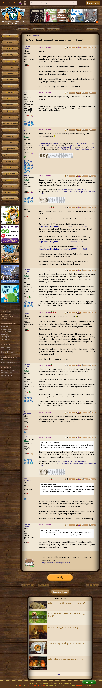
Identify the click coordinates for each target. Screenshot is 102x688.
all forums (10, 199)
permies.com (10, 180)
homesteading (10, 61)
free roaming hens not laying (63, 627)
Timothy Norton (27, 130)
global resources (10, 155)
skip (10, 142)
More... (60, 674)
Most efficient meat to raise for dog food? (66, 614)
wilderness (10, 105)
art (10, 117)
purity (10, 86)
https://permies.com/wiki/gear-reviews (56, 563)
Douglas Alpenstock (28, 47)
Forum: (28, 36)
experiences (10, 149)
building (10, 55)
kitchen (10, 80)
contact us (12, 685)
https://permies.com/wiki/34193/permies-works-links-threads (67, 192)
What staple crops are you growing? (66, 659)
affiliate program (31, 685)
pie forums (10, 186)
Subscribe (12, 3)
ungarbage (10, 92)
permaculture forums (10, 36)
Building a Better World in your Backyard (77, 149)
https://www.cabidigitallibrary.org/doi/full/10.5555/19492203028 (63, 249)
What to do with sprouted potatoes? (66, 603)
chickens (36, 36)
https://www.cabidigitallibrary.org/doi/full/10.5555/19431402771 (63, 241)
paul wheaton (79, 685)
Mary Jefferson (27, 413)
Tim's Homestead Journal (49, 143)
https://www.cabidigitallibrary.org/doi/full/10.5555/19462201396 (63, 226)
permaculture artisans (10, 123)
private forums (10, 192)
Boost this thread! (60, 592)
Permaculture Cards (74, 145)
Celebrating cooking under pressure (66, 643)
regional (10, 130)
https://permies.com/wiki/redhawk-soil (72, 190)
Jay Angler (27, 175)
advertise (20, 685)
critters (10, 48)
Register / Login (93, 3)
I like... (25, 119)
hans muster (28, 207)
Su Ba (26, 92)
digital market (10, 174)
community (10, 98)
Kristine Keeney (27, 270)
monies (10, 73)
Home (5, 3)
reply (60, 577)
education (10, 136)
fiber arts (10, 111)
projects (10, 167)
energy (10, 67)
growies (10, 42)
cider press (10, 161)
